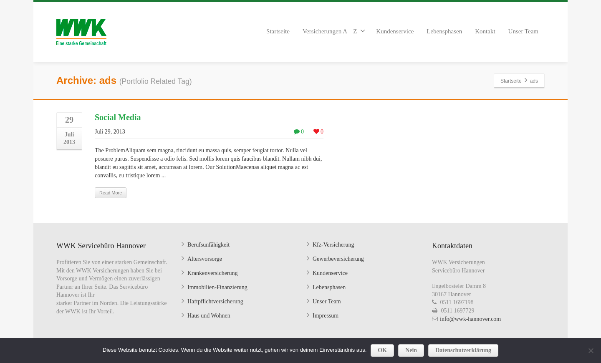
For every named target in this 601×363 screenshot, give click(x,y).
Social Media (118, 117)
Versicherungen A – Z (334, 31)
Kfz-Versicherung (333, 245)
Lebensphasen (444, 31)
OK (382, 350)
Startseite (278, 31)
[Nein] (590, 350)
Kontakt (485, 31)
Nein (411, 350)
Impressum (325, 316)
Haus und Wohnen (208, 316)
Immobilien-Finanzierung (217, 287)
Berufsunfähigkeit (208, 245)
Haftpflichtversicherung (215, 301)
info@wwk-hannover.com (470, 319)
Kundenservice (395, 31)
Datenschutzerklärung (463, 350)
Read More (110, 192)
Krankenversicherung (212, 273)
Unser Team (523, 31)
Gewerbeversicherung (338, 259)
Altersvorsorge (204, 259)
